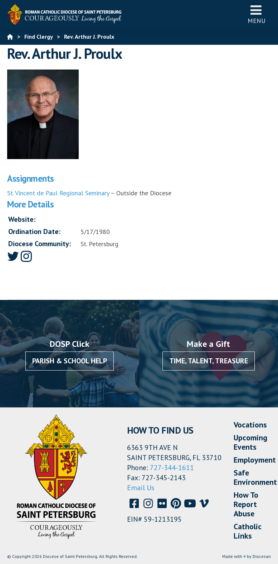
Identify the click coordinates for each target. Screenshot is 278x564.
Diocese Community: (39, 243)
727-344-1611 (172, 467)
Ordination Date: (34, 231)
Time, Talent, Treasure (208, 360)
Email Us (141, 487)
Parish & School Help (69, 360)
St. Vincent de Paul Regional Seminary (58, 193)
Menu (256, 14)
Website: (21, 219)
